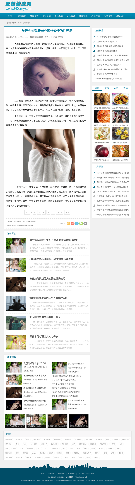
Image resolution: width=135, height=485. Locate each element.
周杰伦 (97, 453)
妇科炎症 (54, 444)
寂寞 (105, 453)
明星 (27, 440)
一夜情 (112, 444)
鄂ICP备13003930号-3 (86, 474)
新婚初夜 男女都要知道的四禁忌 (110, 46)
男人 (39, 449)
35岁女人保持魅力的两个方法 (64, 388)
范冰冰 (28, 458)
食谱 (97, 88)
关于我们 (51, 474)
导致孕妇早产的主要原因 (107, 74)
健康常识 (22, 16)
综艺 (73, 444)
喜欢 (80, 458)
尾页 (67, 212)
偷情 (120, 444)
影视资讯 (82, 444)
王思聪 (42, 453)
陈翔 (66, 458)
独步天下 (57, 458)
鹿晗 (118, 449)
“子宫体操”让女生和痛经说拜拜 (110, 37)
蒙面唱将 (8, 453)
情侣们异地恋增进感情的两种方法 (66, 392)
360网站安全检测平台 (27, 481)
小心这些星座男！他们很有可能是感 (22, 221)
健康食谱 (34, 16)
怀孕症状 (125, 440)
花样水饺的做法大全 (102, 143)
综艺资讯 (30, 449)
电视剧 (116, 440)
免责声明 (61, 474)
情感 (107, 88)
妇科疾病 (95, 16)
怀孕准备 (8, 444)
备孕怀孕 (19, 458)
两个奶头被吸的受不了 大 (15, 426)
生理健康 (46, 16)
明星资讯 (103, 444)
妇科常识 (44, 444)
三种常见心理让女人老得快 (63, 384)
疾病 (126, 88)
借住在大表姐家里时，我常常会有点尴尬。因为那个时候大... (77, 368)
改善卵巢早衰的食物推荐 (107, 51)
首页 (10, 16)
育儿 (17, 444)
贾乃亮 (51, 453)
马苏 (71, 449)
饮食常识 (68, 440)
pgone (34, 453)
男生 (85, 449)
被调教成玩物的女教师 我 (79, 426)
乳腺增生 (38, 458)
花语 (17, 453)
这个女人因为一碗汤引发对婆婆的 (22, 226)
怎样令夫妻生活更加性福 (107, 42)
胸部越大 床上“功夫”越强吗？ (109, 65)
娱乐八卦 (120, 16)
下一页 (59, 212)
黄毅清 (121, 453)
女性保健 (71, 16)
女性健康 (33, 444)
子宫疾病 (93, 444)
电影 (24, 444)
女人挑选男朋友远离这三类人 (64, 380)
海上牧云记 (87, 453)
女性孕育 (59, 16)
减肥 (14, 449)
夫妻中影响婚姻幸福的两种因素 (65, 396)
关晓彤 (110, 449)
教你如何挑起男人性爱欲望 (57, 426)
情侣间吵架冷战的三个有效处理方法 (66, 376)
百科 (116, 88)
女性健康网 (19, 6)
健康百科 (83, 16)
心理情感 (108, 16)
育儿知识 (8, 458)
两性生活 (65, 444)
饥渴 (21, 449)
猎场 (93, 449)
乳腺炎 (59, 453)
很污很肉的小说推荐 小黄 (36, 426)
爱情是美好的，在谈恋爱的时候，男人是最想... (35, 392)
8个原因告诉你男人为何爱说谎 (109, 79)
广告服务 (71, 474)
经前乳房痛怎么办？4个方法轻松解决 (112, 56)
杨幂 (73, 458)
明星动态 (55, 449)
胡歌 (112, 453)
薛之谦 (25, 453)
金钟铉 (47, 458)
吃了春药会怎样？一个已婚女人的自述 (112, 187)
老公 (88, 458)
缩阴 (67, 453)
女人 (46, 449)
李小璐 (101, 449)
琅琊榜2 (76, 453)
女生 (64, 449)
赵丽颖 (96, 458)
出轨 (7, 449)
